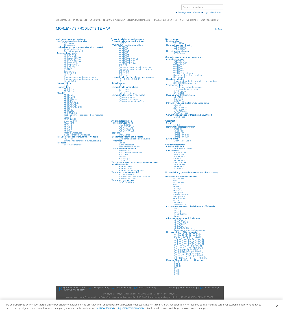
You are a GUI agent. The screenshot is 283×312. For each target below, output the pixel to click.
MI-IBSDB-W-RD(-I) (182, 228)
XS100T (177, 266)
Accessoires (69, 71)
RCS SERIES (179, 157)
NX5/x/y (177, 213)
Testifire (122, 157)
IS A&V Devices (180, 111)
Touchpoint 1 (179, 193)
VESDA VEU (178, 69)
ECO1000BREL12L (128, 61)
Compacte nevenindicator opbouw (80, 77)
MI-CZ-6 (68, 127)
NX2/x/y (177, 211)
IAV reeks (68, 139)
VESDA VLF (178, 65)
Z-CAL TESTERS (126, 183)
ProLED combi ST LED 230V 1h (188, 254)
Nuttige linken (189, 20)
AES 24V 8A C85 (126, 131)
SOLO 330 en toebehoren (131, 153)
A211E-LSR (178, 179)
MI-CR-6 (68, 125)
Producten (80, 20)
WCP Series (124, 91)
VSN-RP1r (177, 191)
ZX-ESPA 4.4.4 (179, 205)
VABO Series (124, 135)
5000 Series (179, 53)
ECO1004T (124, 51)
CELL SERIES (179, 163)
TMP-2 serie (124, 75)
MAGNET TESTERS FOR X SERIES (134, 177)
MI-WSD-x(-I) (179, 220)
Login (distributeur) (213, 13)
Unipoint (177, 129)
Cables (122, 143)
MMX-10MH (70, 119)
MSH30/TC (178, 169)
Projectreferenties (165, 20)
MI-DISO (68, 109)
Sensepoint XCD (181, 137)
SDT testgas (124, 159)
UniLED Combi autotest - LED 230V (190, 258)
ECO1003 (123, 49)
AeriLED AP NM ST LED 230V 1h (188, 234)
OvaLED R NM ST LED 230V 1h (188, 252)
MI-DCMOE (69, 101)
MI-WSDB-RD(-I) (181, 224)
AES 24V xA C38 (126, 129)
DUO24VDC (178, 101)
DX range (177, 189)
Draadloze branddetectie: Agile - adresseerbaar (195, 81)
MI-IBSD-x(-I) (179, 226)
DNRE (67, 85)
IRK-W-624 (124, 71)
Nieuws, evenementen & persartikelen (126, 20)
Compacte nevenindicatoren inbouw (81, 79)
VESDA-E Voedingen (183, 73)
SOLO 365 (124, 155)
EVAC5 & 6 (178, 155)
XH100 (176, 262)
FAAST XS (177, 181)
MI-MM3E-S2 (70, 113)
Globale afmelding (147, 288)
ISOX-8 (67, 117)
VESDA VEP (178, 71)
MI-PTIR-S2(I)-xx (72, 65)
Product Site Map (188, 288)
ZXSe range (69, 45)
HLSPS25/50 (125, 125)
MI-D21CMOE (70, 99)
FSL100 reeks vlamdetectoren (187, 87)
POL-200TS (124, 161)
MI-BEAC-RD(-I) (180, 222)
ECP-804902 (179, 49)
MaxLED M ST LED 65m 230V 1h (188, 244)
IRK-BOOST (124, 73)
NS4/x (176, 209)
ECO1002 (123, 47)
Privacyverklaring (100, 288)
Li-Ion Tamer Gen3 (182, 141)
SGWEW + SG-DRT (181, 195)
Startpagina (63, 20)
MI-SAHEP (178, 97)
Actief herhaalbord (72, 49)
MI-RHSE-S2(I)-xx (72, 61)
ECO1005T (124, 55)
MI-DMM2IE (69, 97)
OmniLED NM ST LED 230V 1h (188, 246)
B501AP (68, 69)
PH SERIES (178, 167)
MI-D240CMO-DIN (73, 107)
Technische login (211, 288)
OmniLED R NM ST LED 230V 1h (188, 248)
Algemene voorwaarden (74, 288)
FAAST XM (177, 185)
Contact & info (210, 20)
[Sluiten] (277, 306)
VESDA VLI (178, 67)
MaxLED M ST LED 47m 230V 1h (188, 242)
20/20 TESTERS (126, 175)
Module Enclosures (73, 133)
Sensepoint (178, 133)
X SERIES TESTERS (127, 179)
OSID (121, 81)
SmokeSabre (124, 151)
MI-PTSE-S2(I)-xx (72, 63)
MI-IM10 (68, 131)
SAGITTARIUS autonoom (184, 83)
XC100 (176, 272)
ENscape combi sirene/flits (131, 101)
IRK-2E (176, 201)
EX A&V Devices (180, 113)
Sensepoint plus (181, 135)
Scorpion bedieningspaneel (132, 171)
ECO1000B (124, 57)
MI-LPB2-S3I (70, 73)
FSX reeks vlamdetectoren (185, 89)
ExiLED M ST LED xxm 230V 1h (188, 238)
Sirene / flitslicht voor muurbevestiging (82, 141)
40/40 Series (179, 91)
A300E (176, 187)
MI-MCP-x (69, 89)
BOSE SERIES (179, 153)
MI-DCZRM (69, 111)
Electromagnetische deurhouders (134, 139)
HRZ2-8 (122, 43)
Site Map (218, 29)
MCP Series (124, 89)
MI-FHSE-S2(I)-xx (72, 57)
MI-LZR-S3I (69, 67)
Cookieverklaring (123, 288)
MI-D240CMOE (71, 103)
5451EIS (177, 105)
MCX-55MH (69, 123)
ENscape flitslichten (128, 99)
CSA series (178, 203)
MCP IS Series (180, 107)
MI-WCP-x (69, 91)
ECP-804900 (179, 47)
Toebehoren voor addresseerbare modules (83, 115)
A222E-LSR (178, 183)
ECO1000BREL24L (128, 63)
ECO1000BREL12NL (128, 59)
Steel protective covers (129, 147)
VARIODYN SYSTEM (182, 149)
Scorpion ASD (179, 77)
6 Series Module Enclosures (77, 135)
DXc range (69, 43)
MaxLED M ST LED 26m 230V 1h (188, 240)
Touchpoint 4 (179, 197)
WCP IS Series (180, 109)
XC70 (176, 270)
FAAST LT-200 (180, 63)
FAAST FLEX (179, 61)
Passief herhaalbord (73, 51)
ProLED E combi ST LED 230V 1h (189, 256)
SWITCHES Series (127, 93)
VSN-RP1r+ (178, 43)
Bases (176, 217)
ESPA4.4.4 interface (73, 145)
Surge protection (126, 145)
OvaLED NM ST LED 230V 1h (187, 250)
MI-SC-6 (68, 129)
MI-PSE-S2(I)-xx (71, 55)
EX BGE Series (179, 199)
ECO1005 (123, 53)
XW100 (176, 268)
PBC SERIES (179, 161)
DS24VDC (178, 99)
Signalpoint (178, 131)
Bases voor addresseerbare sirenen (189, 230)
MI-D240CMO (70, 105)
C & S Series (179, 117)
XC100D (177, 274)
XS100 (176, 264)
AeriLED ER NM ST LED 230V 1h (188, 236)
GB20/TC (177, 159)
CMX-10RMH (70, 121)
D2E (121, 85)
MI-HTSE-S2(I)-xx (72, 59)
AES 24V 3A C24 (126, 127)
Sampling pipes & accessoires (187, 75)
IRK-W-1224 (70, 81)
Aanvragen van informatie (190, 13)
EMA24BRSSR (180, 215)
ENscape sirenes (127, 97)
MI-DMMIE (69, 95)
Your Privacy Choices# (73, 290)
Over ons (95, 20)
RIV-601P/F (178, 93)
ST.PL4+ (177, 125)
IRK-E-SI (68, 75)
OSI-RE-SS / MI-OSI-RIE (130, 79)
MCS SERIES (179, 165)
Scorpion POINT (126, 169)
